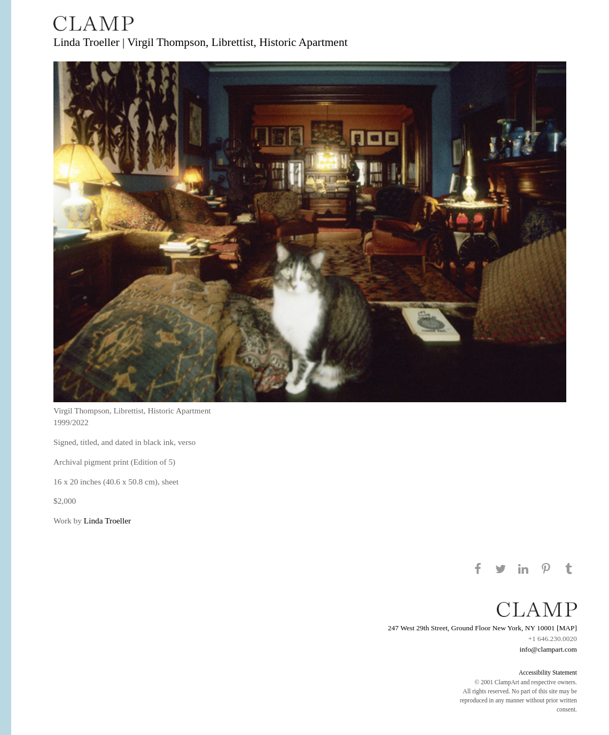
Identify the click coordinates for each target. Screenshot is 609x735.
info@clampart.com (548, 649)
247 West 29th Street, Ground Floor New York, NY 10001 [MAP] (482, 628)
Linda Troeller (107, 520)
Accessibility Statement (548, 672)
